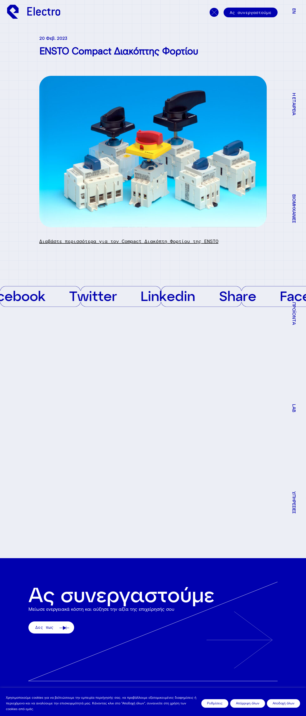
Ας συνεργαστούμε (250, 12)
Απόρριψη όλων (247, 703)
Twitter (99, 295)
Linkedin (173, 295)
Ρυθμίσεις (215, 703)
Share (243, 295)
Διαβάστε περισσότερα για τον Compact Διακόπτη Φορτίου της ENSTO (128, 241)
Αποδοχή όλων (283, 703)
